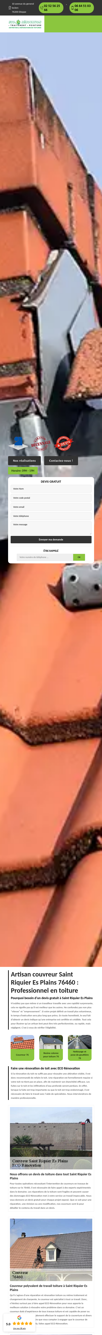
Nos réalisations (24, 461)
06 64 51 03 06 (83, 8)
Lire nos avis (19, 1328)
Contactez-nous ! (61, 461)
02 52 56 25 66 (52, 8)
